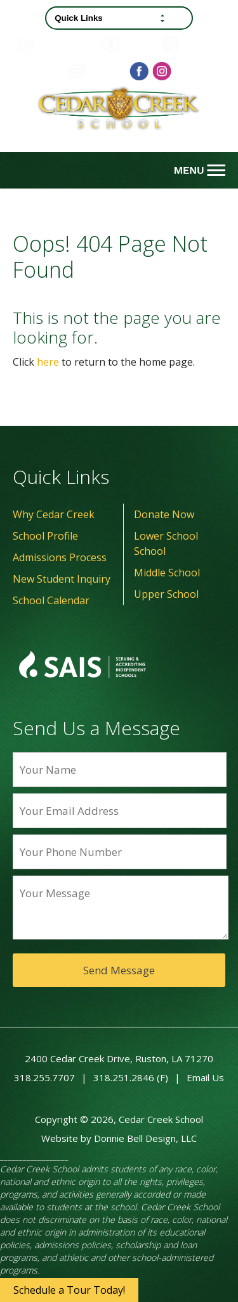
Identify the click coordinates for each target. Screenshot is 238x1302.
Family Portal (56, 44)
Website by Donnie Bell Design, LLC (119, 1138)
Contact (95, 71)
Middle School (167, 573)
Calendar (191, 44)
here (48, 362)
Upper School (166, 594)
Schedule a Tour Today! (69, 1290)
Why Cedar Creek (54, 514)
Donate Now (164, 514)
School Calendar (51, 600)
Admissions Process (60, 557)
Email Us (205, 1077)
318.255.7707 (44, 1077)
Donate (129, 44)
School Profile (45, 536)
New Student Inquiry (61, 579)
